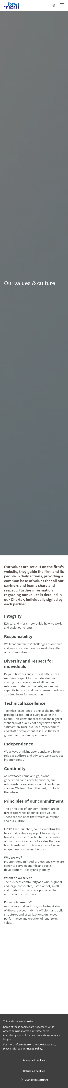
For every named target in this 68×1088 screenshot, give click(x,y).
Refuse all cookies (34, 1071)
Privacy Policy (34, 1048)
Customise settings (34, 1080)
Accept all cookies (34, 1060)
